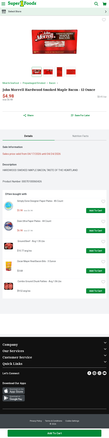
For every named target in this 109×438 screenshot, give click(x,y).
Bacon (52, 83)
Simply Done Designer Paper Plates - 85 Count (40, 201)
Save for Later (80, 115)
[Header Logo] (21, 3)
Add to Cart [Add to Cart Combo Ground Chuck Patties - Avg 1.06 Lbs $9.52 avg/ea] (95, 291)
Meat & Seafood (11, 83)
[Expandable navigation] (3, 3)
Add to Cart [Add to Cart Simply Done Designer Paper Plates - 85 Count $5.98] (95, 210)
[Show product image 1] (37, 72)
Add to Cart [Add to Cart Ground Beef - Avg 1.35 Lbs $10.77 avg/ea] (95, 250)
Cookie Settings (72, 421)
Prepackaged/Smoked (34, 83)
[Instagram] (99, 374)
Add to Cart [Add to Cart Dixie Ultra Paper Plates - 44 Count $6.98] (95, 230)
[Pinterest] (94, 374)
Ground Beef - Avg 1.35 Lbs (31, 241)
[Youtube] (104, 374)
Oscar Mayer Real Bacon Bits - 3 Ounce (36, 261)
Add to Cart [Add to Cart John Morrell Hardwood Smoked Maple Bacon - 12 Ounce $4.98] (54, 433)
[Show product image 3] (59, 72)
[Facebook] (89, 374)
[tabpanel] (54, 220)
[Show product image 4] (71, 72)
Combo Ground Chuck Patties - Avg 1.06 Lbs (39, 281)
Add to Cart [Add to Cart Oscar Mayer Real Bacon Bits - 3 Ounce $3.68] (95, 271)
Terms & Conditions (53, 421)
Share (28, 115)
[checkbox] (103, 20)
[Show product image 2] (48, 72)
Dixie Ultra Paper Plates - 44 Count (34, 221)
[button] (96, 4)
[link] (81, 115)
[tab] (29, 136)
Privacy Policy (36, 421)
